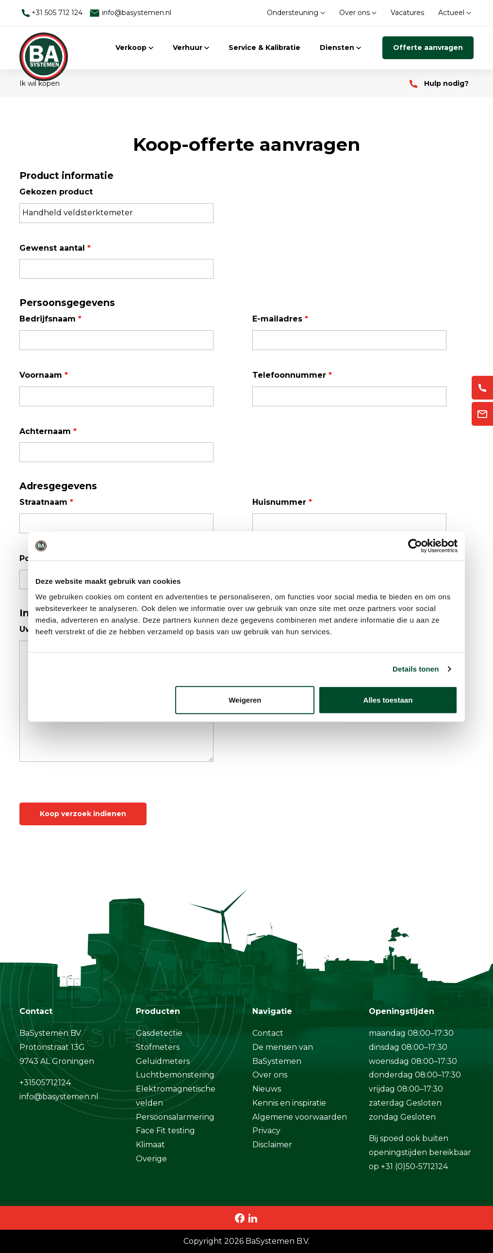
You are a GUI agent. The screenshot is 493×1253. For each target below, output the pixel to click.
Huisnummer (282, 502)
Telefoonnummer (292, 375)
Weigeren (245, 699)
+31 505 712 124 (52, 12)
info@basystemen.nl (130, 12)
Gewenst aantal (55, 248)
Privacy (266, 1130)
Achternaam (48, 431)
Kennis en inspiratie (289, 1103)
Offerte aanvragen (428, 47)
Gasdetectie (159, 1033)
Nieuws (266, 1088)
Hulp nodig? (439, 83)
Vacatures (407, 12)
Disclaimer (272, 1144)
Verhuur (191, 47)
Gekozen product (56, 191)
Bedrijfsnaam (50, 318)
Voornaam (43, 375)
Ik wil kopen (39, 83)
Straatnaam (46, 502)
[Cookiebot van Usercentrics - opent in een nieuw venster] (415, 546)
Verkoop (134, 47)
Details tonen (416, 669)
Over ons (358, 12)
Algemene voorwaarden (299, 1117)
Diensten (340, 47)
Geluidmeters (163, 1061)
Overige (151, 1158)
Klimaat (150, 1144)
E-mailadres (280, 318)
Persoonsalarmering (175, 1117)
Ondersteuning (296, 12)
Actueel (454, 12)
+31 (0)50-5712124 (414, 1166)
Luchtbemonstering (175, 1074)
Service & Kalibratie (264, 47)
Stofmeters (158, 1047)
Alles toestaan (388, 699)
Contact (267, 1033)
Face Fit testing (165, 1130)
